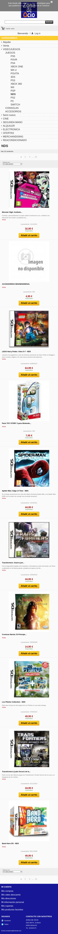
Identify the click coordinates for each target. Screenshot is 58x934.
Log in (37, 33)
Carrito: (10, 28)
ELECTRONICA (11, 129)
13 (36, 157)
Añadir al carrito (29, 235)
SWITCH (15, 104)
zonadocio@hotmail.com (13, 930)
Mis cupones (7, 906)
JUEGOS (10, 52)
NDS (13, 94)
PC (12, 101)
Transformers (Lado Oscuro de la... (16, 772)
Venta (6, 45)
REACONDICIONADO (15, 140)
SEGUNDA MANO (12, 122)
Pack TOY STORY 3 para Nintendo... (16, 423)
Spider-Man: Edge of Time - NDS (15, 491)
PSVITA (15, 73)
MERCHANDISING (13, 136)
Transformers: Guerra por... (13, 563)
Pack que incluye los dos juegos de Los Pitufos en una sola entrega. (24, 705)
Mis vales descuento (11, 895)
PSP (13, 90)
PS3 (13, 80)
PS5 (13, 56)
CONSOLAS (12, 108)
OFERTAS (8, 133)
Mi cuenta (6, 887)
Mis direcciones (8, 898)
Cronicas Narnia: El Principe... (14, 634)
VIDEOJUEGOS (11, 49)
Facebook (7, 920)
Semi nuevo (9, 115)
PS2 (13, 97)
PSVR (14, 59)
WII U (14, 70)
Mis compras (7, 891)
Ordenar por (6, 162)
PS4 (13, 63)
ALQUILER (9, 126)
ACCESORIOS (13, 111)
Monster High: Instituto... (12, 212)
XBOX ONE (17, 66)
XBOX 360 (16, 84)
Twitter (6, 924)
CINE (6, 118)
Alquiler (7, 42)
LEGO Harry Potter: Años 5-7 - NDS (16, 352)
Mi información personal (12, 902)
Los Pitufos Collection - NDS (13, 702)
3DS (13, 77)
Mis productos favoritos (12, 910)
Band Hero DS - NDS (10, 843)
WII (12, 87)
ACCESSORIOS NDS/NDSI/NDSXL (16, 284)
